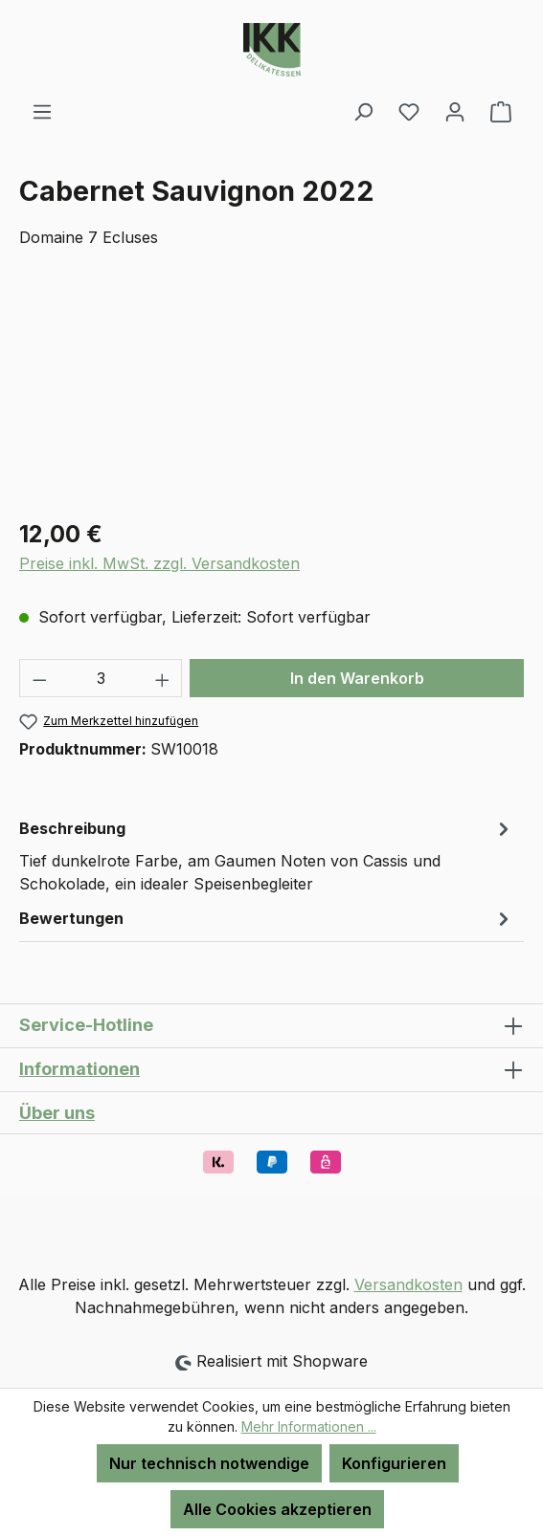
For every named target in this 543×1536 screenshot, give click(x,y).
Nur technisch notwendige (209, 1463)
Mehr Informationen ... (308, 1426)
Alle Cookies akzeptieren (277, 1509)
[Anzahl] (101, 678)
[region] (271, 394)
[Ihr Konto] (455, 111)
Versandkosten (408, 1284)
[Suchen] (363, 111)
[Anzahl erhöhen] (163, 678)
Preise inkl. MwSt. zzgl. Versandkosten (159, 563)
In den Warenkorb (357, 678)
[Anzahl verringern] (39, 678)
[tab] (266, 855)
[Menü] (42, 111)
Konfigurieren (394, 1463)
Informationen (79, 1069)
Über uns (57, 1113)
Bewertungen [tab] (266, 918)
